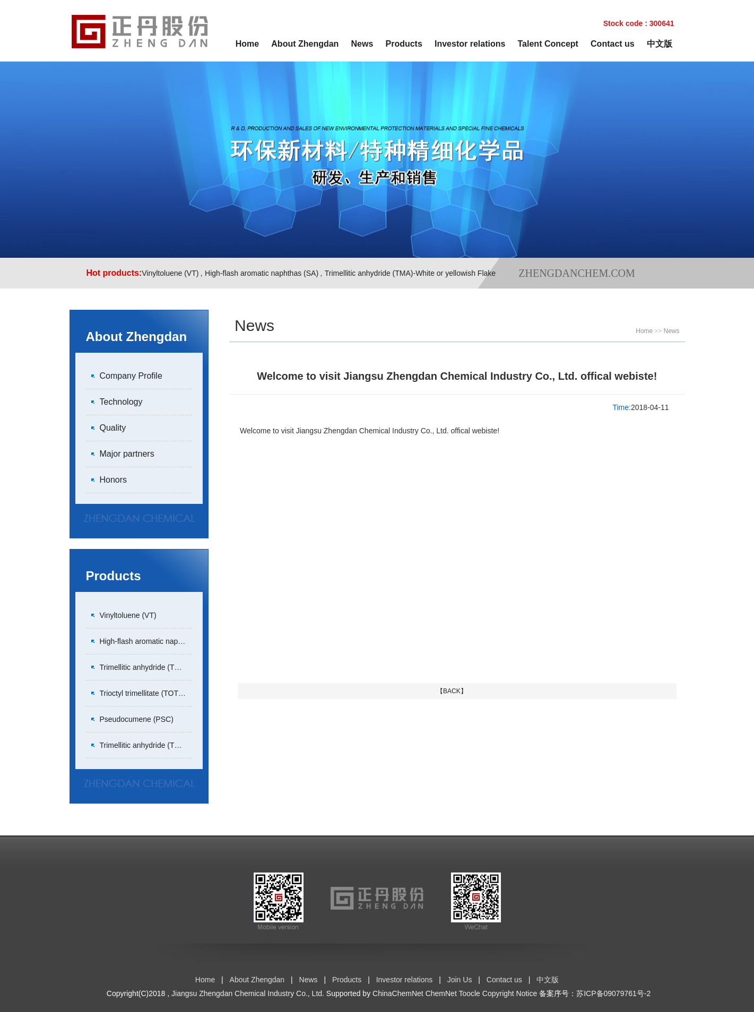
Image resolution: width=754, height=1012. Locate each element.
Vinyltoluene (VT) (170, 273)
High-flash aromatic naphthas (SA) (261, 273)
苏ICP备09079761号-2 (613, 993)
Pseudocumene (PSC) (137, 719)
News (362, 43)
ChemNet (441, 993)
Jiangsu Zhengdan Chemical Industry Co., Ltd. (247, 993)
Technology (121, 401)
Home (247, 43)
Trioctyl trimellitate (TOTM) (143, 693)
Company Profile (131, 375)
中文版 (659, 43)
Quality (113, 427)
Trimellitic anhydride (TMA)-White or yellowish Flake (410, 273)
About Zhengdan (305, 43)
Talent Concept (548, 43)
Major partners (127, 453)
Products (404, 43)
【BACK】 (452, 691)
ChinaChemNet (397, 993)
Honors (113, 479)
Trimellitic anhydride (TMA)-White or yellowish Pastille (188, 745)
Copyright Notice (510, 993)
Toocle (469, 993)
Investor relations (470, 43)
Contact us (613, 43)
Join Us (459, 979)
